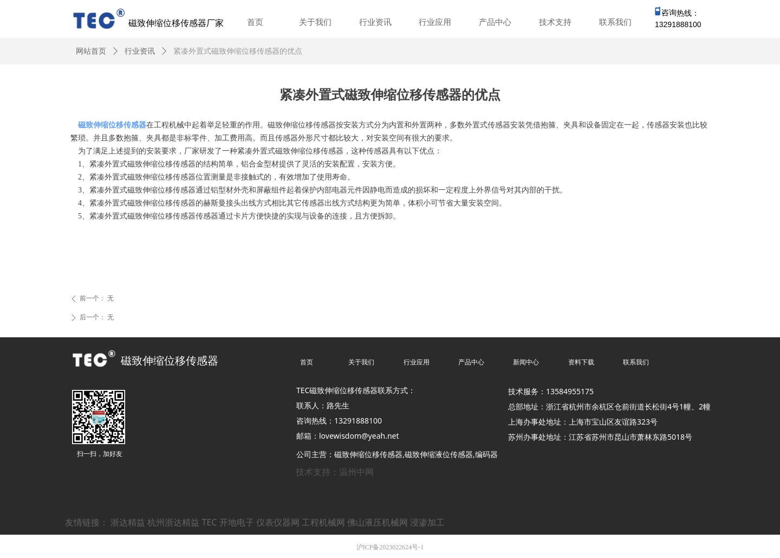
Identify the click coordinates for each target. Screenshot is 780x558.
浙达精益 (127, 522)
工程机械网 (323, 522)
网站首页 (91, 51)
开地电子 (236, 522)
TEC (209, 522)
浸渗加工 (427, 522)
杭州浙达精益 (173, 522)
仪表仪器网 (278, 522)
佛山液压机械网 (377, 522)
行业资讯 (140, 51)
